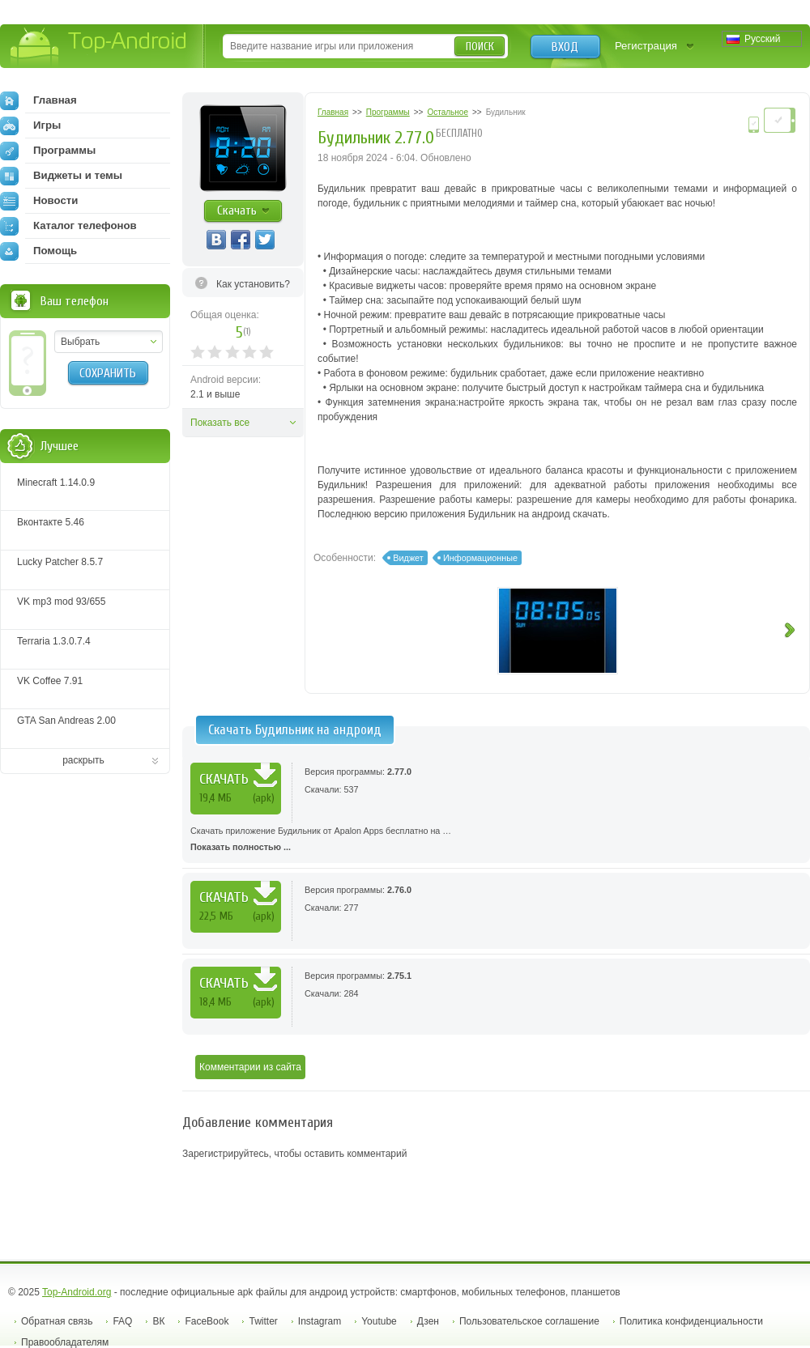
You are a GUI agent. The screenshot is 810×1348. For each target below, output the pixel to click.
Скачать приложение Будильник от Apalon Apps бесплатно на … (496, 840)
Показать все (219, 422)
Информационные (480, 558)
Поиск (480, 46)
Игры (30, 125)
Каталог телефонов (68, 226)
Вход (565, 47)
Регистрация (646, 46)
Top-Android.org (76, 1292)
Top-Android (99, 47)
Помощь (38, 251)
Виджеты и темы (61, 176)
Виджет (408, 558)
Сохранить (107, 373)
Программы (48, 150)
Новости (39, 201)
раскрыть (83, 760)
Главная (38, 100)
